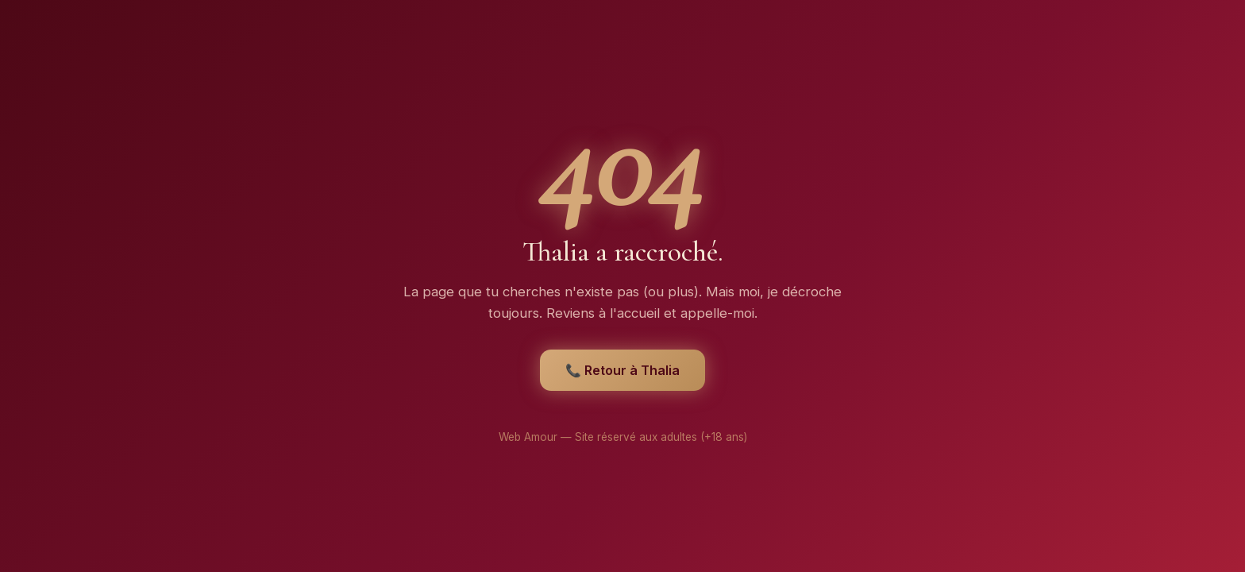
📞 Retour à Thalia (622, 370)
